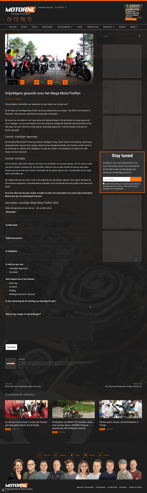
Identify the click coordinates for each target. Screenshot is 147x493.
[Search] (139, 36)
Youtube (91, 455)
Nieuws (8, 432)
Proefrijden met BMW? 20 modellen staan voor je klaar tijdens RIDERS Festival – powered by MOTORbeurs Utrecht (73, 425)
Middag (12, 290)
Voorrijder (13, 272)
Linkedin (106, 455)
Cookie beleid (112, 487)
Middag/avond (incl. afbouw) (22, 294)
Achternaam (12, 225)
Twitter (77, 455)
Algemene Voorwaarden (85, 487)
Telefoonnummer (15, 238)
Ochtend (13, 287)
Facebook (47, 455)
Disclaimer (123, 487)
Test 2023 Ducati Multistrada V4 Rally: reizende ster (123, 386)
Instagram (62, 455)
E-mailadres (12, 251)
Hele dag (13, 283)
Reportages (131, 19)
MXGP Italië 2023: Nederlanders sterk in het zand (22, 386)
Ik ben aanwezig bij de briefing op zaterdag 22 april (31, 301)
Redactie (18, 99)
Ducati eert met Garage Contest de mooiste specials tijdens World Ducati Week (24, 425)
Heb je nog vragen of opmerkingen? (23, 314)
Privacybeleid (100, 487)
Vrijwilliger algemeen (18, 268)
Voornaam (11, 212)
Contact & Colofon (135, 487)
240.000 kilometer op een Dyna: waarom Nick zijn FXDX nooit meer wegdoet (132, 13)
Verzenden (136, 179)
